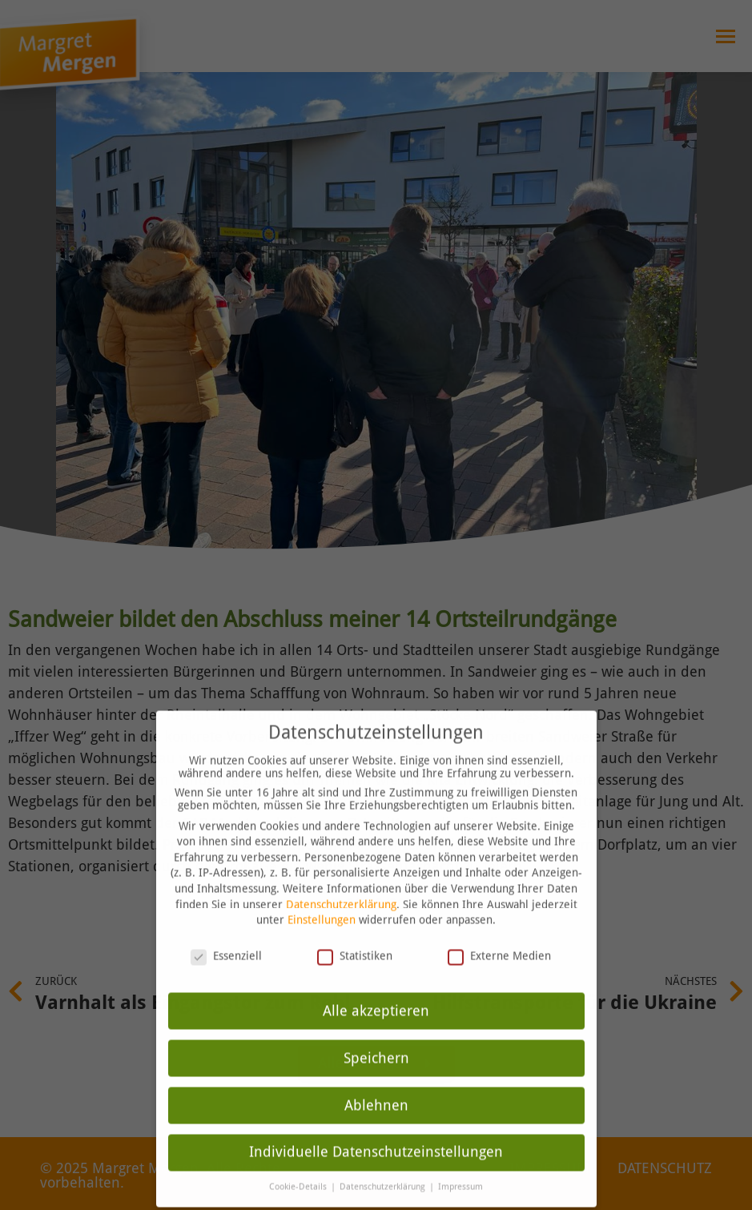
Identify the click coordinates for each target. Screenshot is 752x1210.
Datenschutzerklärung (341, 873)
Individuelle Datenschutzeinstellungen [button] (376, 1122)
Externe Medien (499, 925)
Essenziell (226, 925)
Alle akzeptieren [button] (376, 980)
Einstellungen (322, 889)
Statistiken (354, 925)
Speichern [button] (376, 1027)
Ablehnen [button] (376, 1075)
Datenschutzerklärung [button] (384, 1157)
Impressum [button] (460, 1157)
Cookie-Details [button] (299, 1157)
